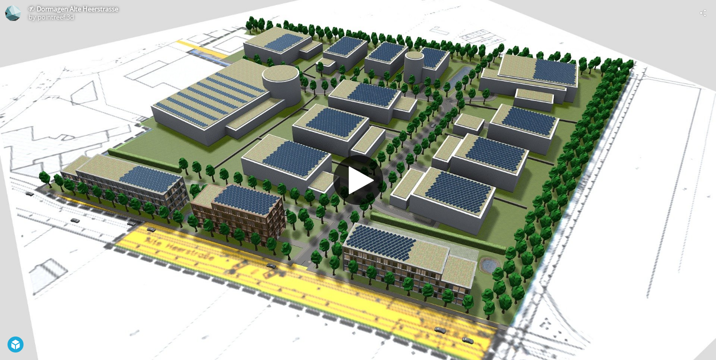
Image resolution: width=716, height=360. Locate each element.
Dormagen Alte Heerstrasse (77, 9)
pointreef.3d (56, 17)
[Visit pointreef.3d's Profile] (13, 13)
